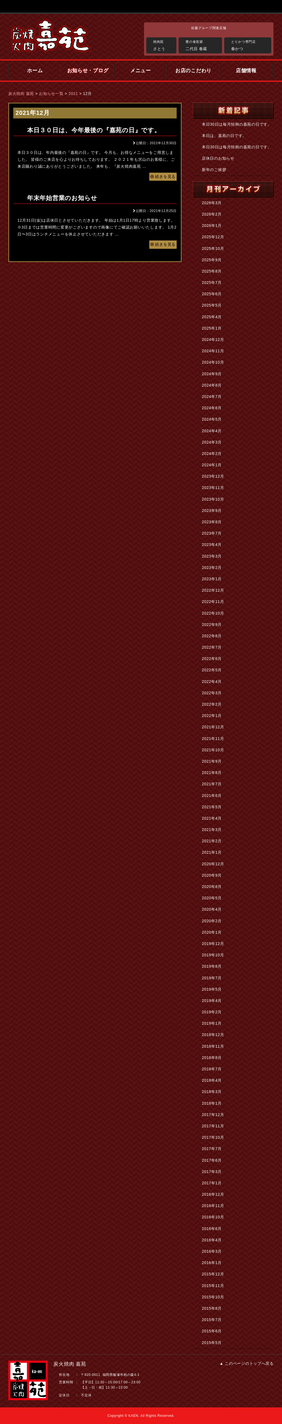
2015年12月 (213, 1274)
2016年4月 (212, 1240)
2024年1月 (212, 465)
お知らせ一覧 (51, 93)
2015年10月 (213, 1297)
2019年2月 (212, 1012)
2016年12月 (213, 1194)
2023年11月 (213, 487)
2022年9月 (212, 624)
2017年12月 (213, 1114)
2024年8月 (212, 385)
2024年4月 (212, 431)
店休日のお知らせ (218, 158)
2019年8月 (212, 966)
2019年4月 (212, 1000)
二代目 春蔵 (202, 44)
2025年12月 (213, 237)
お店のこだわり (193, 70)
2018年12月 (213, 1034)
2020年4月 (212, 909)
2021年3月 (212, 829)
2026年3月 (212, 203)
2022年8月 (212, 636)
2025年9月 (212, 260)
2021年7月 (212, 784)
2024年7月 (212, 396)
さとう (163, 44)
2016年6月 (212, 1228)
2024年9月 (212, 374)
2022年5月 (212, 670)
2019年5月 (212, 989)
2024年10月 (213, 362)
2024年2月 (212, 453)
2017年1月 (212, 1183)
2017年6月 (212, 1160)
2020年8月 (212, 886)
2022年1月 (212, 715)
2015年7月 (212, 1319)
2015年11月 (213, 1285)
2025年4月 (212, 317)
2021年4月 (212, 818)
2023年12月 (213, 476)
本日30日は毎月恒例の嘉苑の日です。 (237, 124)
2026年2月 (212, 214)
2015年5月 (212, 1342)
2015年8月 (212, 1308)
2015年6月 (212, 1331)
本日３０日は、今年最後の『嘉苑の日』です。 (94, 130)
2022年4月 (212, 681)
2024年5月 (212, 419)
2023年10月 (213, 499)
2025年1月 (212, 328)
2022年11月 (213, 601)
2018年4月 (212, 1080)
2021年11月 (213, 738)
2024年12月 (213, 339)
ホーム (35, 70)
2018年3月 (212, 1091)
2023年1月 (212, 579)
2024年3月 (212, 442)
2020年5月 (212, 898)
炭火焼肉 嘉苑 (21, 93)
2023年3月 (212, 556)
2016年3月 (212, 1251)
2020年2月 (212, 921)
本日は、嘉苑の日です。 (224, 135)
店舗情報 (246, 70)
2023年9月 (212, 510)
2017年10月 (213, 1137)
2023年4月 (212, 544)
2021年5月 (212, 807)
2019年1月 (212, 1023)
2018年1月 (212, 1103)
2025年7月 (212, 282)
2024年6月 (212, 408)
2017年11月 (213, 1126)
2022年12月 (213, 590)
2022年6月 (212, 658)
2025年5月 (212, 305)
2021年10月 (213, 750)
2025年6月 (212, 294)
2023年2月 (212, 567)
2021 (73, 93)
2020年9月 (212, 875)
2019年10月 (213, 955)
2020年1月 (212, 932)
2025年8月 (212, 271)
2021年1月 (212, 852)
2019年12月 (213, 943)
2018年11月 (213, 1046)
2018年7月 (212, 1069)
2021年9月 (212, 761)
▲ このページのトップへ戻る (247, 1363)
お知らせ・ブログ (88, 70)
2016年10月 (213, 1217)
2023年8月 (212, 522)
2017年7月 (212, 1148)
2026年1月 (212, 225)
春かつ (249, 44)
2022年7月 (212, 647)
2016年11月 (213, 1205)
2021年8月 (212, 772)
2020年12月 (213, 864)
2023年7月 (212, 533)
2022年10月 (213, 613)
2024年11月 (213, 351)
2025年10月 (213, 248)
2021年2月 (212, 841)
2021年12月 (213, 727)
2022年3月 (212, 693)
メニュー (140, 70)
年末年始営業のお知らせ (62, 198)
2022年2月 (212, 704)
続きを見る (163, 176)
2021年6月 (212, 795)
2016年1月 (212, 1262)
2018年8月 (212, 1057)
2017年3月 (212, 1171)
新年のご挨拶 (214, 169)
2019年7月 (212, 978)
